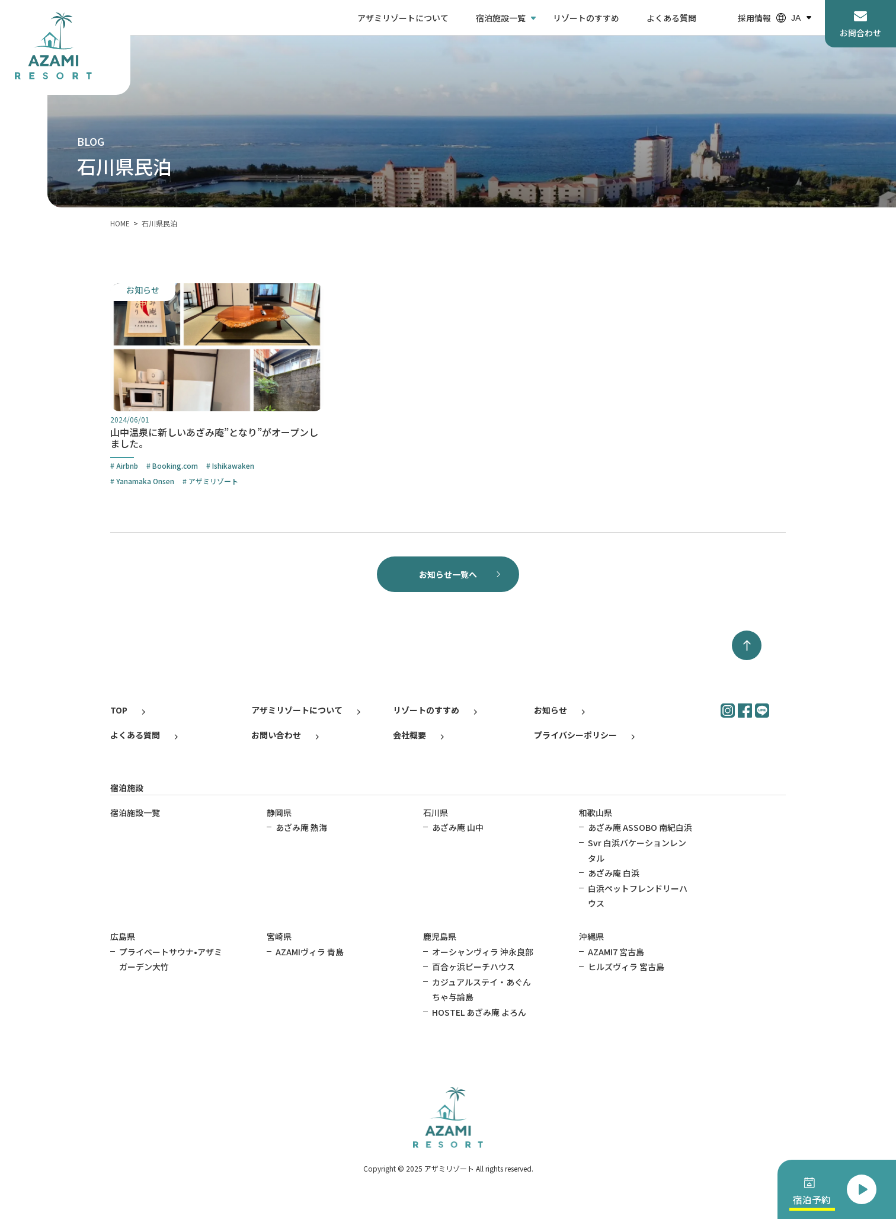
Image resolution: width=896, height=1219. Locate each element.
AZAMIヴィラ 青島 (310, 952)
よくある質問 (671, 18)
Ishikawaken (233, 465)
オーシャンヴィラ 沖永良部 (482, 952)
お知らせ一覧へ (448, 574)
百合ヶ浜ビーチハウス (473, 966)
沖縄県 (591, 936)
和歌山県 (595, 812)
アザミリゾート (213, 481)
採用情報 (754, 18)
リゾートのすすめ (586, 18)
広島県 (122, 936)
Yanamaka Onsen (145, 481)
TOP (118, 710)
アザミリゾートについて (403, 18)
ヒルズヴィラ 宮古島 (626, 966)
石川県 (435, 812)
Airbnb (127, 465)
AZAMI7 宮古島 (616, 952)
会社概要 (409, 735)
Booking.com (175, 465)
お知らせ (550, 710)
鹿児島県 (439, 936)
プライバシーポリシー (575, 735)
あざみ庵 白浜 (613, 873)
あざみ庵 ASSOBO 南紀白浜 (640, 827)
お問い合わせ (276, 735)
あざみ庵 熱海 (301, 827)
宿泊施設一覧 (501, 18)
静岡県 (279, 812)
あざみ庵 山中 (458, 827)
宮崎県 (279, 936)
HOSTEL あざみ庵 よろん (479, 1012)
